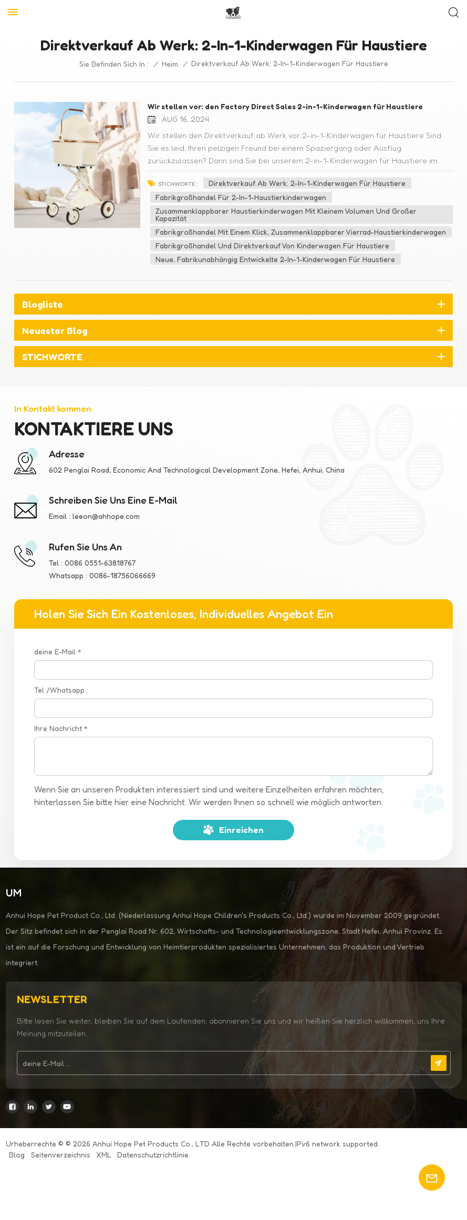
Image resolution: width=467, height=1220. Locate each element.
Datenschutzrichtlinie (153, 1154)
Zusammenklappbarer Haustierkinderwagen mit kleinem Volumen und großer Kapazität (286, 214)
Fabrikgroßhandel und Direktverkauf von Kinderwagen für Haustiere (272, 245)
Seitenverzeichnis (60, 1154)
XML (103, 1154)
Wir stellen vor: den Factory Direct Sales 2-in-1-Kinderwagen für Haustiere (285, 106)
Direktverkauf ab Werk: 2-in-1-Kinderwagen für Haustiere (307, 183)
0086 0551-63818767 (100, 562)
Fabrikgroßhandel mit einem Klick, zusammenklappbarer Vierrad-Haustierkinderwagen (300, 231)
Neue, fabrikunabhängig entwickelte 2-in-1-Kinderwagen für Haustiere (275, 259)
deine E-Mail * (57, 651)
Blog (17, 1154)
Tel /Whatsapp (59, 689)
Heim (170, 63)
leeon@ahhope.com (106, 516)
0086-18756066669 (122, 575)
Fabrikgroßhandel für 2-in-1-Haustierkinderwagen (240, 197)
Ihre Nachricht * (61, 728)
